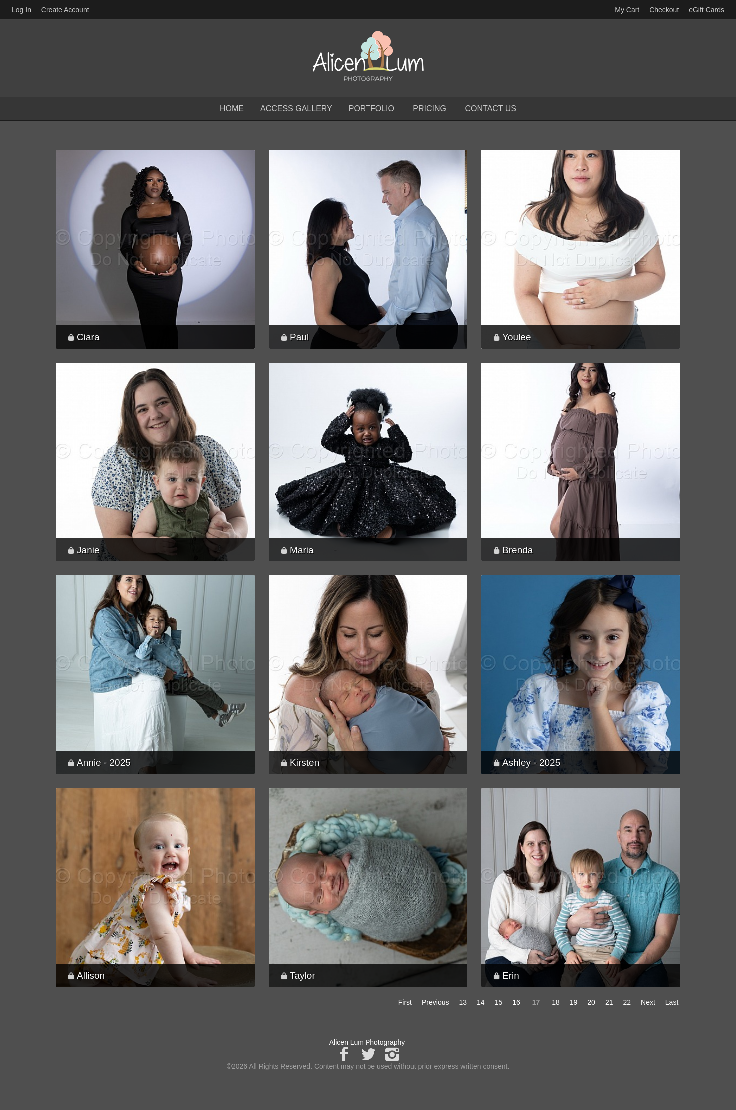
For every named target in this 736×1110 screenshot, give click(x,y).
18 (556, 1002)
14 (481, 1002)
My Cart (628, 10)
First (405, 1002)
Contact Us (490, 108)
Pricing (429, 108)
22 (627, 1002)
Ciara (88, 337)
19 (574, 1002)
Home (232, 108)
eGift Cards (706, 10)
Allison (91, 975)
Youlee (516, 337)
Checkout (664, 10)
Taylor (302, 975)
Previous (435, 1002)
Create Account (65, 10)
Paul (299, 337)
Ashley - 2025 (531, 762)
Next (648, 1002)
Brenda (517, 550)
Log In (21, 10)
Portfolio (371, 108)
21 (609, 1002)
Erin (510, 975)
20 (591, 1002)
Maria (302, 550)
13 (463, 1002)
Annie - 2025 (104, 762)
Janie (88, 550)
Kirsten (304, 762)
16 (516, 1002)
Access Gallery (296, 108)
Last (671, 1002)
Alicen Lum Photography (367, 1042)
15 (499, 1002)
